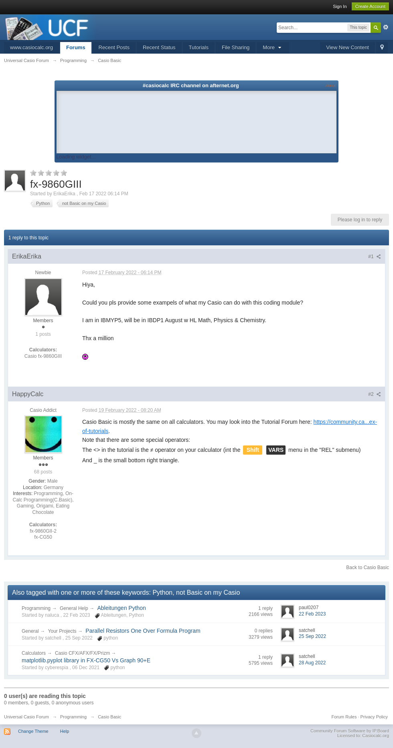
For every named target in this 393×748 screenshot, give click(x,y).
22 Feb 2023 (312, 614)
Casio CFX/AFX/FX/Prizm (83, 653)
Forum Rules (344, 716)
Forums (75, 47)
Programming (36, 608)
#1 (374, 256)
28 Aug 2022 (312, 663)
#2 (374, 394)
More (273, 47)
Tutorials (199, 47)
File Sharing (235, 47)
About (331, 85)
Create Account (370, 6)
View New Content (347, 47)
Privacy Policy (374, 716)
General (30, 631)
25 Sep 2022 (312, 636)
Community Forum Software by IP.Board (349, 730)
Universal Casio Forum (26, 716)
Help (64, 731)
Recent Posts (114, 47)
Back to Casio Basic (367, 567)
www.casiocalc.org (31, 47)
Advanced (386, 27)
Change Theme (33, 731)
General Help (74, 608)
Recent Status (159, 47)
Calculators (34, 653)
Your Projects (62, 631)
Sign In (339, 6)
